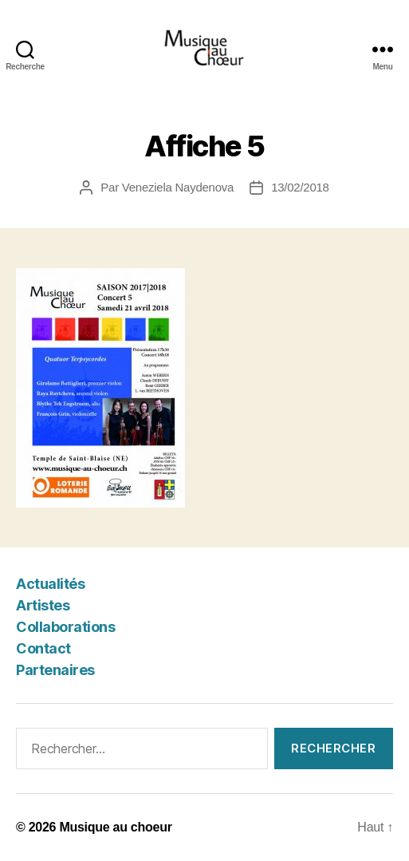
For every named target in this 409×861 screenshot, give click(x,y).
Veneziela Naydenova (178, 187)
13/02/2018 (300, 187)
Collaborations (65, 626)
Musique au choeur (115, 827)
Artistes (42, 605)
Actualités (50, 583)
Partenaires (55, 670)
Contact (43, 648)
